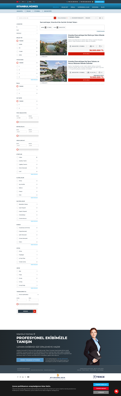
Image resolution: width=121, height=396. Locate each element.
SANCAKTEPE (48, 11)
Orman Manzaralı (27, 238)
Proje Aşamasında (27, 295)
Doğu (27, 275)
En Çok (34, 117)
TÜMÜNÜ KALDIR (100, 31)
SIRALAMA (88, 17)
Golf (27, 171)
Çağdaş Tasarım (27, 164)
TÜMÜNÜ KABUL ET (101, 384)
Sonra (21, 299)
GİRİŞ (30, 1)
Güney (27, 282)
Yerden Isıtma (27, 262)
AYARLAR (101, 392)
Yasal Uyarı (79, 370)
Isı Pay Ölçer (27, 258)
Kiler (27, 195)
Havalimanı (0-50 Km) (27, 228)
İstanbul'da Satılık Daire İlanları (37, 370)
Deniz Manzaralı (27, 168)
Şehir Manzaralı (27, 235)
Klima (27, 181)
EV (27, 48)
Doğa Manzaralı (27, 231)
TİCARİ (27, 51)
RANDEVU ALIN (99, 1)
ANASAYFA (20, 11)
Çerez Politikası (100, 370)
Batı (27, 271)
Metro (27, 242)
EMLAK (29, 11)
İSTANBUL (37, 11)
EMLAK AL (56, 7)
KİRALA (73, 7)
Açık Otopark (27, 208)
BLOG (102, 7)
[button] (65, 45)
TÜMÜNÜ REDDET (101, 388)
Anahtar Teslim (27, 161)
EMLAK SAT (65, 7)
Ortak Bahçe (27, 215)
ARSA (27, 55)
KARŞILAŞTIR (43, 56)
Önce (34, 299)
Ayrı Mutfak (27, 184)
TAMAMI (27, 41)
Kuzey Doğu (27, 285)
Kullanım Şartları (85, 370)
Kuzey (27, 278)
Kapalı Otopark (27, 211)
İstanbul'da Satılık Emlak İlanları (23, 370)
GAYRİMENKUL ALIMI (83, 7)
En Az (21, 117)
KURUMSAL (95, 7)
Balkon (27, 188)
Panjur (27, 191)
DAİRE (19, 44)
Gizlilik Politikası (93, 370)
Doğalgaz (27, 255)
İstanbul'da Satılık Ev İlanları (49, 370)
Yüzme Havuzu (27, 218)
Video (27, 157)
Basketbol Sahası (27, 204)
